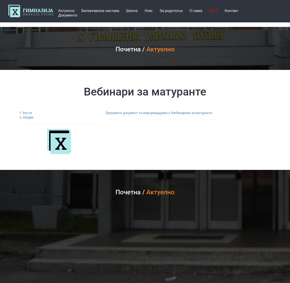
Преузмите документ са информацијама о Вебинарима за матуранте (158, 113)
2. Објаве (26, 117)
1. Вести (25, 113)
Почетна (128, 49)
